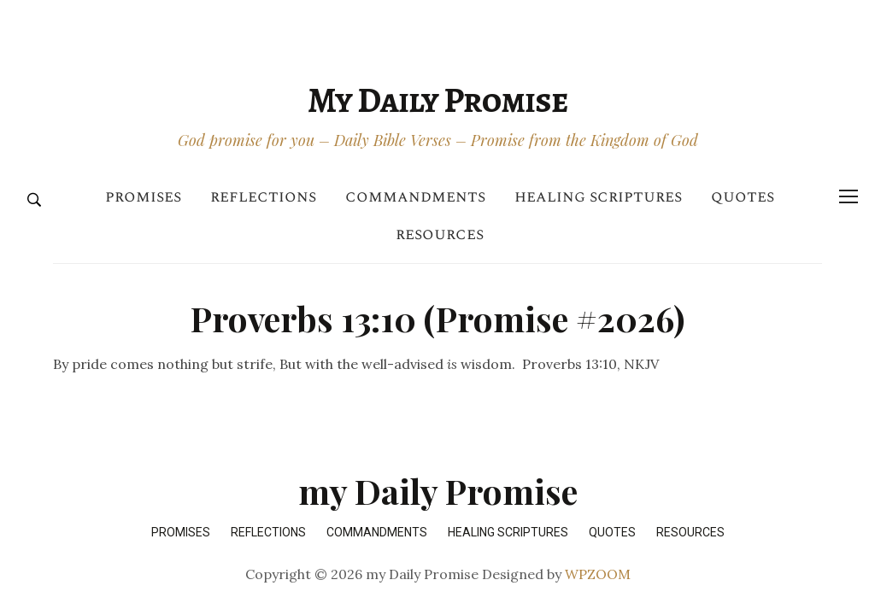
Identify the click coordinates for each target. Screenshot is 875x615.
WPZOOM (598, 574)
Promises (143, 196)
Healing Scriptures (598, 196)
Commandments (415, 196)
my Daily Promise (437, 100)
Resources (440, 234)
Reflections (263, 196)
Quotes (742, 196)
